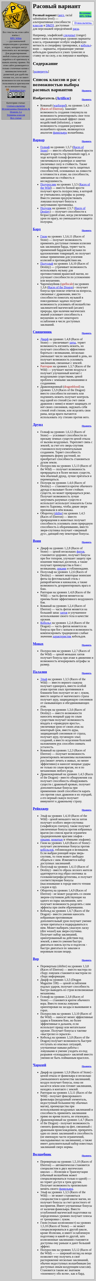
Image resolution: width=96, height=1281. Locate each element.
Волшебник (42, 1154)
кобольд (86, 45)
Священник (42, 332)
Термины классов (16, 114)
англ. (61, 15)
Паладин (40, 672)
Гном (43, 236)
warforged (60, 105)
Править (86, 90)
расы (76, 28)
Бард (37, 229)
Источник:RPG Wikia (85, 14)
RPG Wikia (16, 38)
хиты (72, 342)
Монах (38, 644)
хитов (64, 612)
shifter (58, 513)
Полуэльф (46, 263)
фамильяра (60, 132)
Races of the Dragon (60, 287)
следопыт (69, 35)
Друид (38, 424)
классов (38, 25)
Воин (37, 541)
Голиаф (45, 147)
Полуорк (45, 208)
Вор (36, 959)
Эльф (43, 679)
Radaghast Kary (17, 90)
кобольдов (47, 849)
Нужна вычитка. (83, 22)
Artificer (63, 98)
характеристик (62, 636)
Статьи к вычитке (16, 105)
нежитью (57, 839)
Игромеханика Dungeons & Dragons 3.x (16, 110)
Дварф (44, 339)
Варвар (39, 140)
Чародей (39, 1065)
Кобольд (45, 622)
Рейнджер (40, 809)
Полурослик (48, 184)
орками (61, 568)
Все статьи (15, 117)
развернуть (41, 71)
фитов (80, 551)
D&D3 (50, 25)
